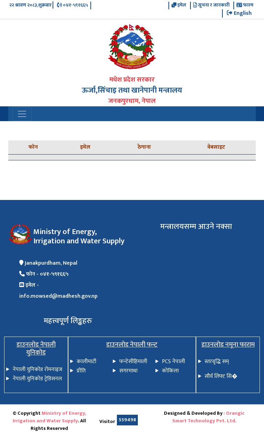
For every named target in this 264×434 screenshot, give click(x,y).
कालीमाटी (86, 361)
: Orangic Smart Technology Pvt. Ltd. (208, 417)
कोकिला (170, 370)
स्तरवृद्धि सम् (217, 361)
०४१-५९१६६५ (72, 5)
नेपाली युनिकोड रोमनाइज (37, 369)
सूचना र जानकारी (211, 5)
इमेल (179, 5)
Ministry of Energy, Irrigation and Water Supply (49, 417)
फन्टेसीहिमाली (133, 361)
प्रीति (81, 370)
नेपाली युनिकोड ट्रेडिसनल (37, 378)
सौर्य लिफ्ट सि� (221, 376)
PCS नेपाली (173, 361)
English (239, 13)
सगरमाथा (128, 370)
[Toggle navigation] (22, 114)
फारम (244, 5)
